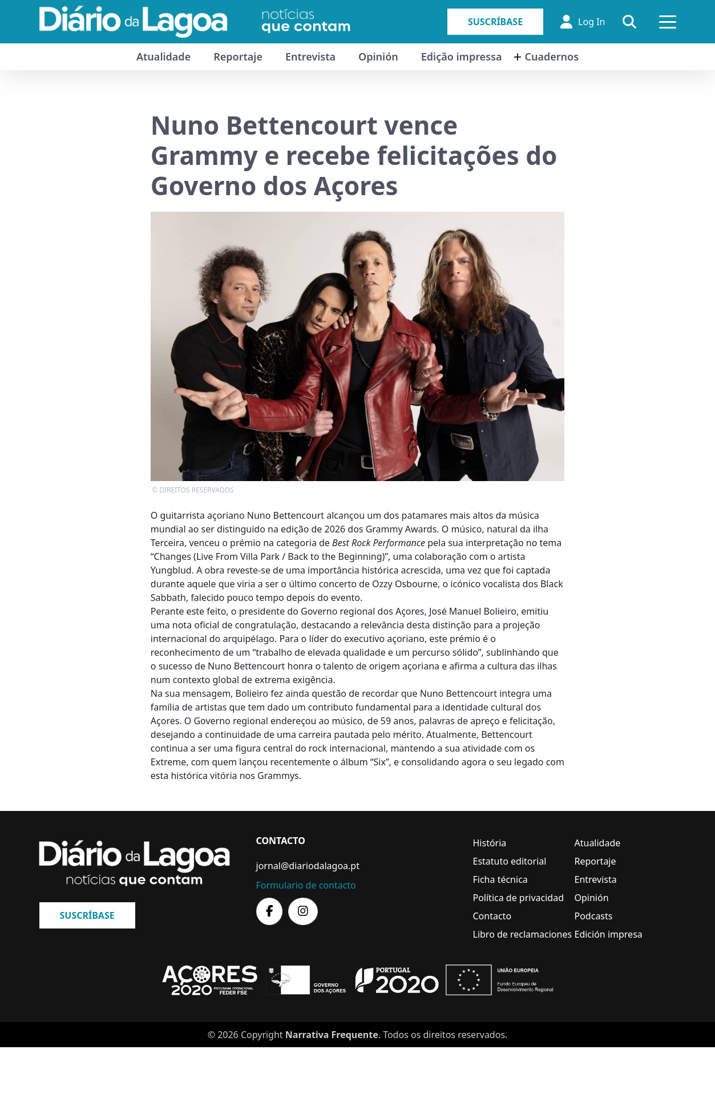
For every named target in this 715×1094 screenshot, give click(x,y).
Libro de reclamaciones (522, 934)
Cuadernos (551, 56)
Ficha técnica (500, 879)
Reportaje (237, 56)
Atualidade (163, 56)
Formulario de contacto (306, 885)
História (490, 843)
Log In (582, 22)
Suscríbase (495, 21)
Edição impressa (461, 56)
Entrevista (310, 56)
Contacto (492, 916)
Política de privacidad (518, 897)
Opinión (378, 56)
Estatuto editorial (510, 861)
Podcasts (594, 916)
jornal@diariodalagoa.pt (307, 865)
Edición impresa (609, 934)
